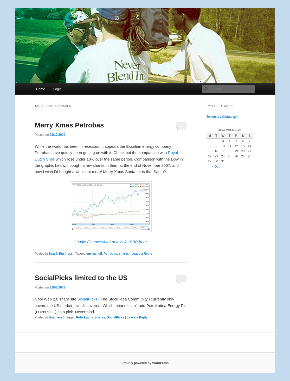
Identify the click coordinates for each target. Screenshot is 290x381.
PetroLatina (84, 317)
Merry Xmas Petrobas (69, 125)
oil (100, 253)
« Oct (216, 166)
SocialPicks (87, 299)
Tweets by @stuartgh (222, 117)
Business (66, 253)
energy (91, 253)
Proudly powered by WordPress (145, 363)
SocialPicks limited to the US (81, 278)
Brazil (53, 253)
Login (57, 89)
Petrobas (110, 253)
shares (124, 253)
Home (40, 89)
